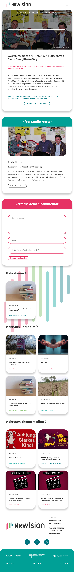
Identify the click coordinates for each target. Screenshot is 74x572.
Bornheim (26, 66)
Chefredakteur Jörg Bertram (50, 96)
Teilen (30, 103)
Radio (36, 96)
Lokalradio (16, 96)
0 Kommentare (19, 68)
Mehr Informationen (17, 186)
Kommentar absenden (18, 258)
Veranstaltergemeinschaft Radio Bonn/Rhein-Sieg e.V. (23, 98)
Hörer (40, 96)
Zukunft (44, 81)
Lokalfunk (10, 96)
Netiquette (37, 563)
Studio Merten (19, 66)
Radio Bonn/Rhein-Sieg (27, 96)
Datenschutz (11, 563)
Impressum (64, 563)
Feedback (43, 103)
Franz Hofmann (42, 98)
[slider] (37, 29)
